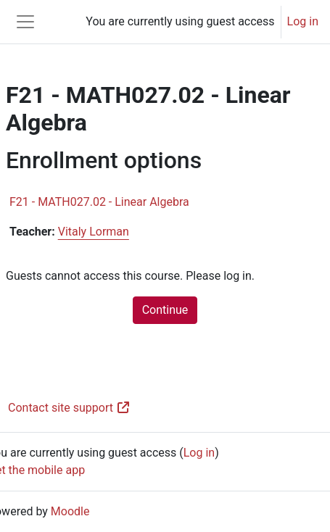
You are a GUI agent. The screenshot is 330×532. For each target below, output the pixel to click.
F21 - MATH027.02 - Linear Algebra (99, 202)
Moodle (70, 511)
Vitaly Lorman (93, 231)
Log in (302, 21)
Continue (165, 310)
